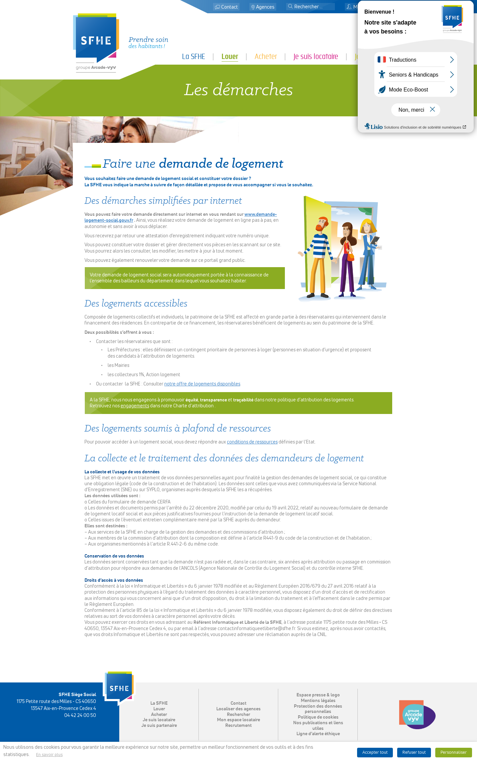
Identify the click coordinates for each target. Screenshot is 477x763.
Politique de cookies (318, 717)
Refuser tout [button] (414, 752)
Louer (230, 56)
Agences (265, 7)
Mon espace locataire (372, 7)
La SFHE (193, 56)
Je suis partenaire (379, 56)
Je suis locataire (315, 56)
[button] (290, 7)
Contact (229, 7)
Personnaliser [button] (454, 752)
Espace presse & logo (318, 695)
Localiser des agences (238, 709)
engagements (135, 406)
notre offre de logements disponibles (202, 384)
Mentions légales (318, 700)
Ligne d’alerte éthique (318, 734)
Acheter (266, 56)
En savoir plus (49, 755)
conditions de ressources (252, 442)
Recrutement (238, 725)
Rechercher (238, 714)
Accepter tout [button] (375, 752)
